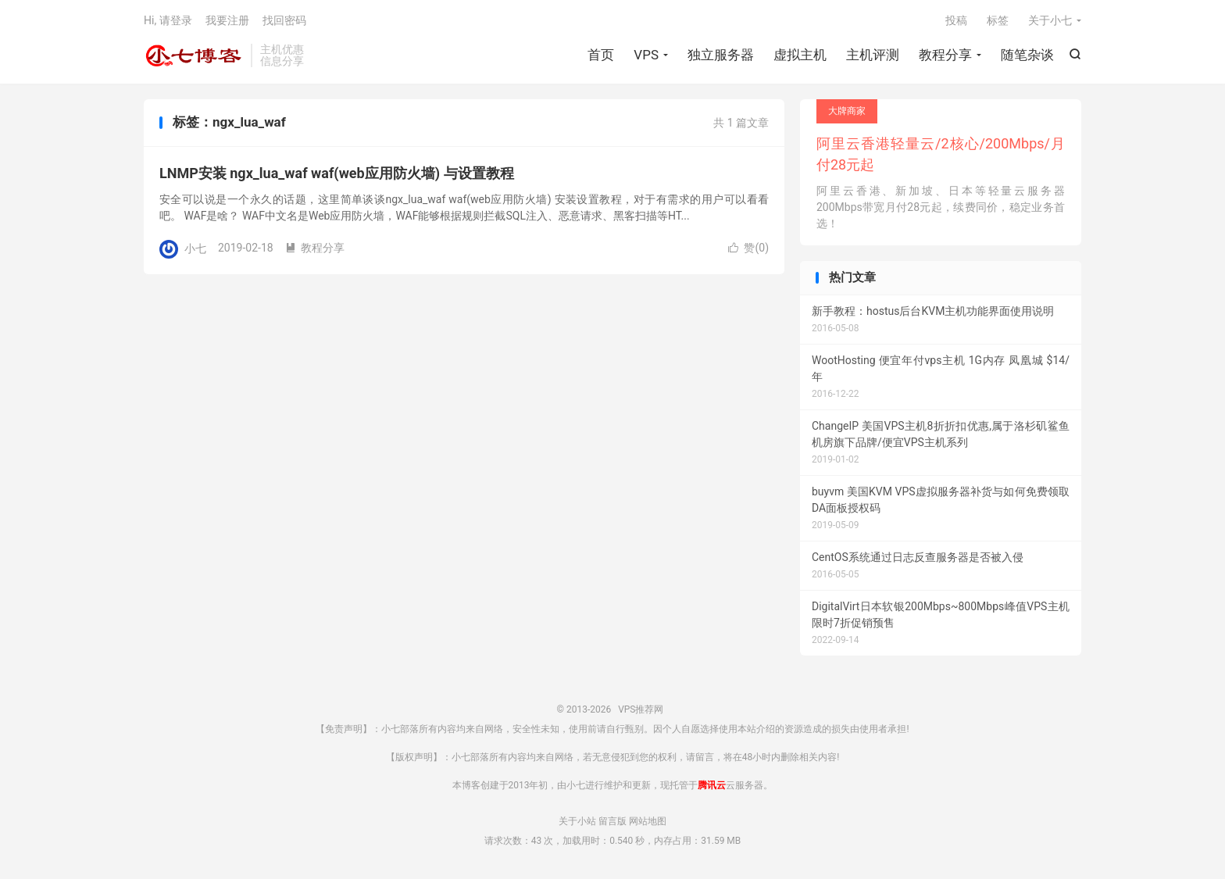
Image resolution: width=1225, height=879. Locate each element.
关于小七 (1050, 20)
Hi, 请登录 (168, 20)
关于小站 (577, 821)
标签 (998, 20)
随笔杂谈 (1027, 55)
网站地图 (647, 821)
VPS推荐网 (193, 55)
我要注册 (227, 20)
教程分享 (945, 55)
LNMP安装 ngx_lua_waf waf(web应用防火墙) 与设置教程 (336, 173)
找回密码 (284, 20)
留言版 (612, 821)
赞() (748, 247)
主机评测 (872, 55)
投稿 (956, 20)
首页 (601, 55)
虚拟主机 (800, 55)
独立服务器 (721, 55)
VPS (646, 55)
